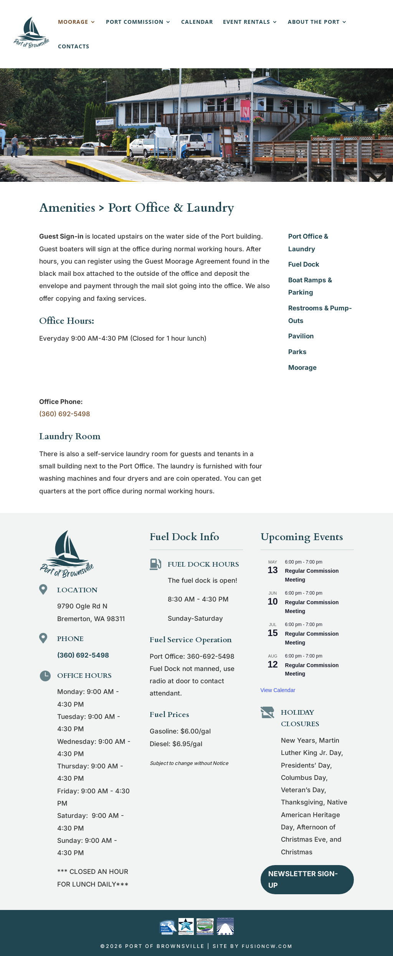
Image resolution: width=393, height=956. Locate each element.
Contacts (73, 47)
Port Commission (134, 22)
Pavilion (301, 336)
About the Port (314, 22)
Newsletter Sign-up (303, 880)
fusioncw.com (267, 946)
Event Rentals (246, 22)
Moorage (73, 22)
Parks (297, 352)
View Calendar (278, 690)
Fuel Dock (303, 264)
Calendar (197, 22)
